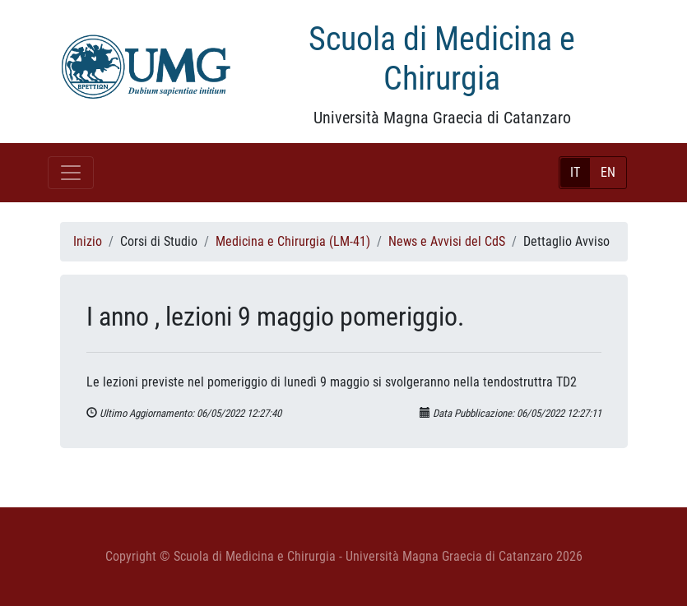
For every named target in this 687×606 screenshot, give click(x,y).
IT (575, 172)
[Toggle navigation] (71, 172)
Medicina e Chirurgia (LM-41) (293, 241)
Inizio (87, 241)
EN (608, 172)
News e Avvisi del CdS (446, 241)
